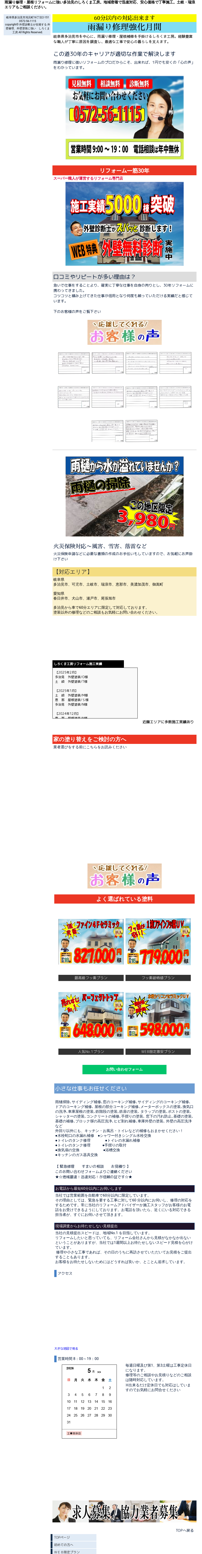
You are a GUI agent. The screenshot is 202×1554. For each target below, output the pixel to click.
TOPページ (62, 1537)
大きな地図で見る (66, 1348)
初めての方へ (63, 1545)
